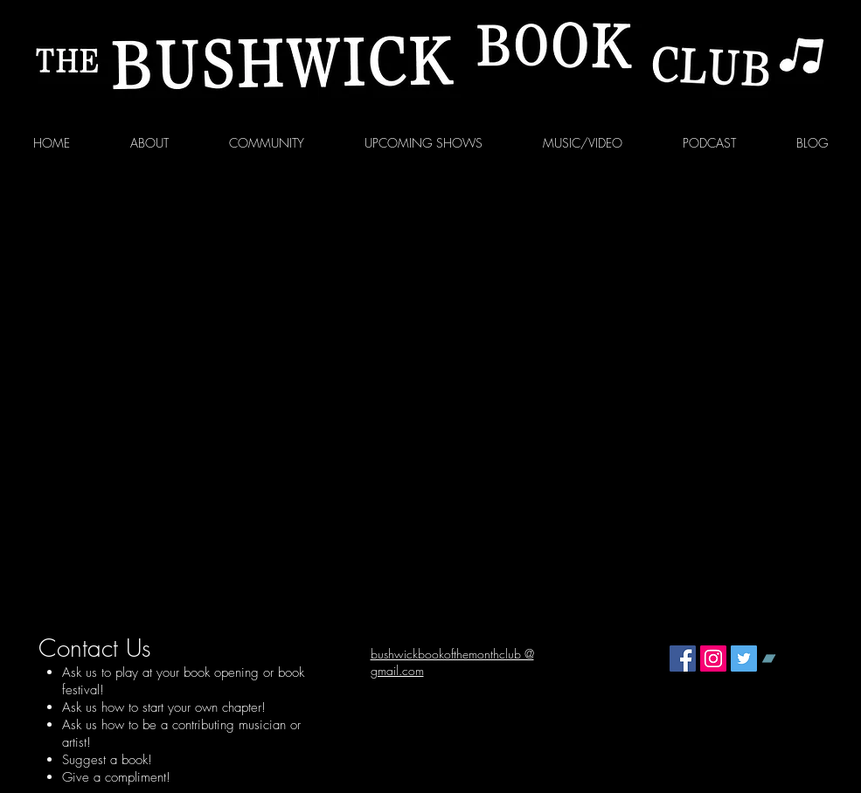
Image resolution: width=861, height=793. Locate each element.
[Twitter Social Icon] (744, 658)
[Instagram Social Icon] (713, 658)
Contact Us (94, 647)
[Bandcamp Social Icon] (774, 658)
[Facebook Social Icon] (683, 658)
